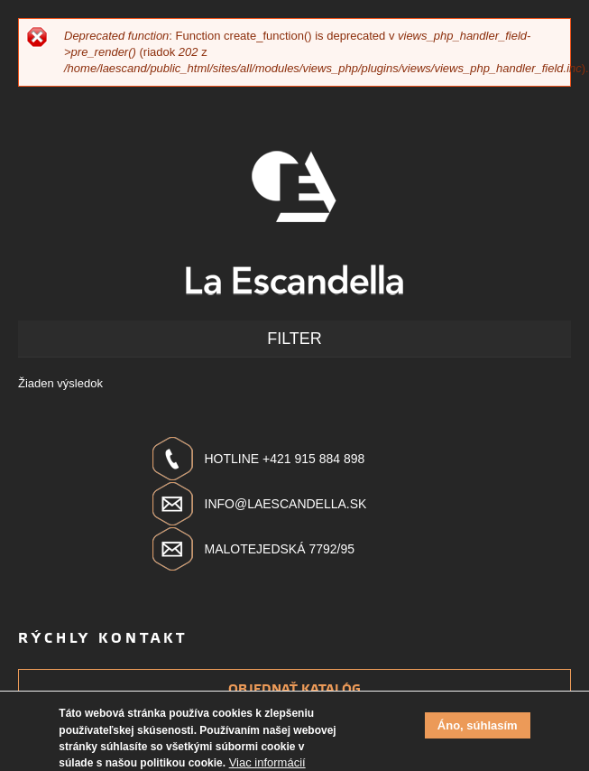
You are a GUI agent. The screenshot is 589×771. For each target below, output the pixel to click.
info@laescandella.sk (286, 504)
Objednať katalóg (294, 689)
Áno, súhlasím (477, 731)
